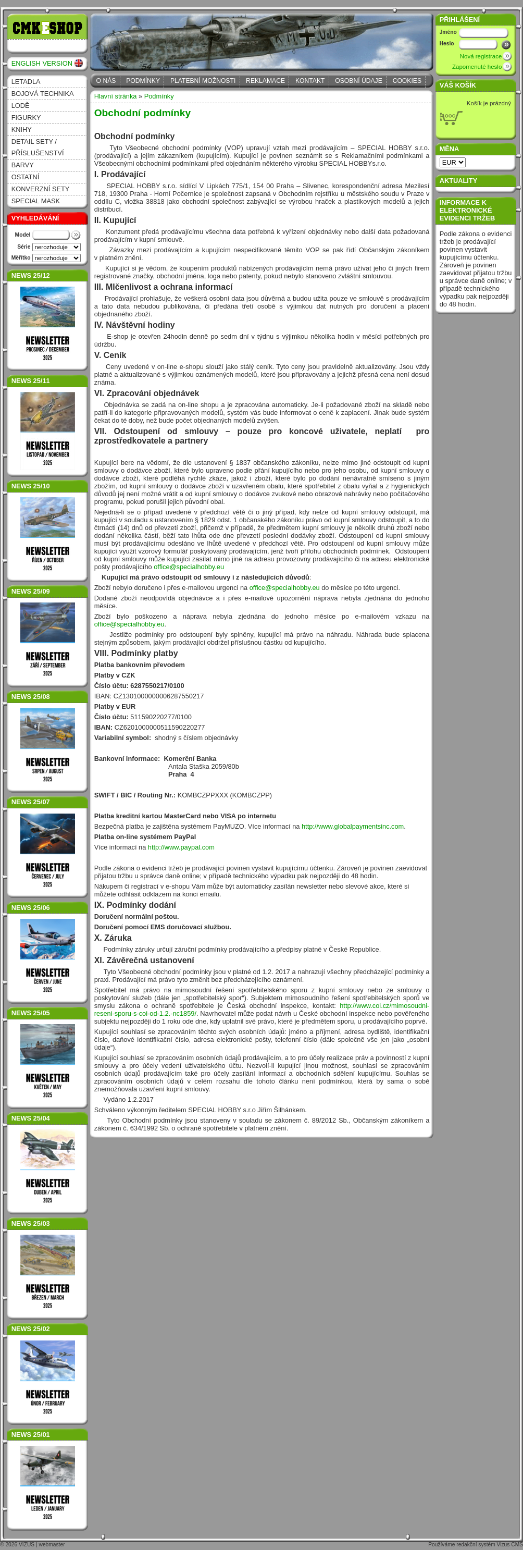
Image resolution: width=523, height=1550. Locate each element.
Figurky (26, 117)
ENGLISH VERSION (41, 63)
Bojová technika (42, 93)
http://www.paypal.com (181, 847)
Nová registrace (481, 56)
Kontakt (310, 80)
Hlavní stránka (115, 96)
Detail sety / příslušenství (37, 147)
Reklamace (265, 80)
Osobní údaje (358, 80)
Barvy (22, 165)
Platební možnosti (202, 80)
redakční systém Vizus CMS (489, 1544)
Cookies (407, 80)
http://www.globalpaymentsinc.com (353, 826)
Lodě (20, 105)
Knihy (21, 129)
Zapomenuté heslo (477, 67)
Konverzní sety (40, 189)
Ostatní (25, 177)
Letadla (26, 81)
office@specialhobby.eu (189, 567)
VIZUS (26, 1544)
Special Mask (35, 201)
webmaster (52, 1544)
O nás (106, 80)
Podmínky (143, 80)
